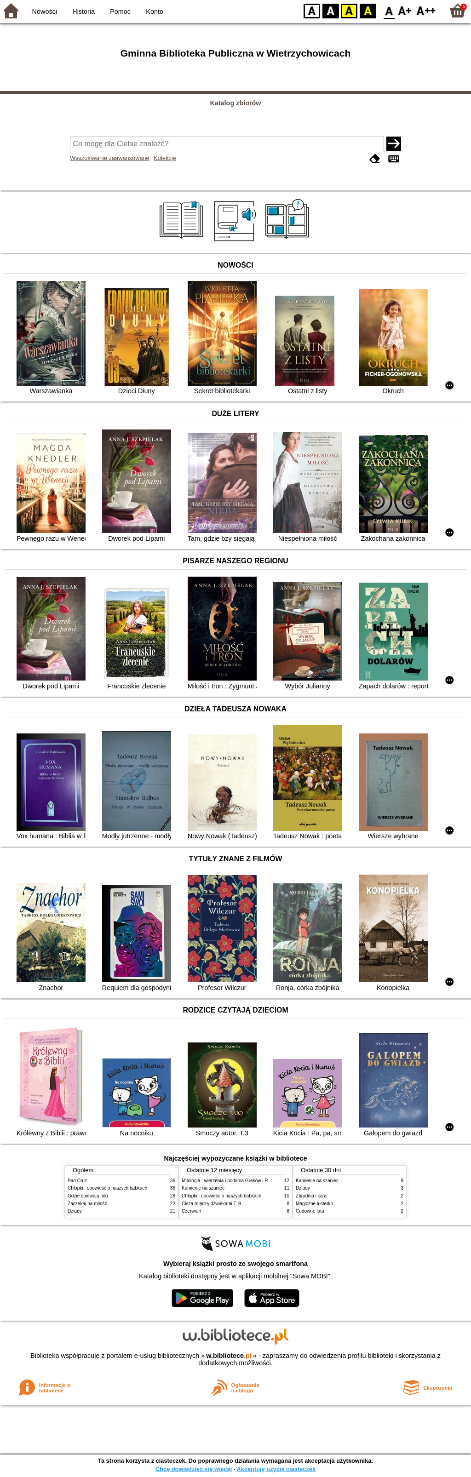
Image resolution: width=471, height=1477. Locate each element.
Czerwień (191, 1211)
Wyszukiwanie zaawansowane (109, 158)
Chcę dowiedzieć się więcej (193, 1469)
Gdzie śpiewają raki (88, 1195)
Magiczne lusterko (314, 1203)
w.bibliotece (229, 1355)
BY (368, 10)
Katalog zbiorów (235, 103)
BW (331, 10)
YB (349, 10)
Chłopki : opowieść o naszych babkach (107, 1188)
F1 (405, 10)
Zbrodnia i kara (311, 1195)
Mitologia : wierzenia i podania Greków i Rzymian (232, 1180)
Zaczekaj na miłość (87, 1203)
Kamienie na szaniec (203, 1188)
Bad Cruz (77, 1180)
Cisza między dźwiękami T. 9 (211, 1203)
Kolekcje (165, 158)
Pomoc (120, 11)
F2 (426, 10)
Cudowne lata (310, 1211)
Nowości (44, 11)
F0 (389, 10)
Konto (154, 11)
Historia (83, 11)
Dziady (75, 1211)
